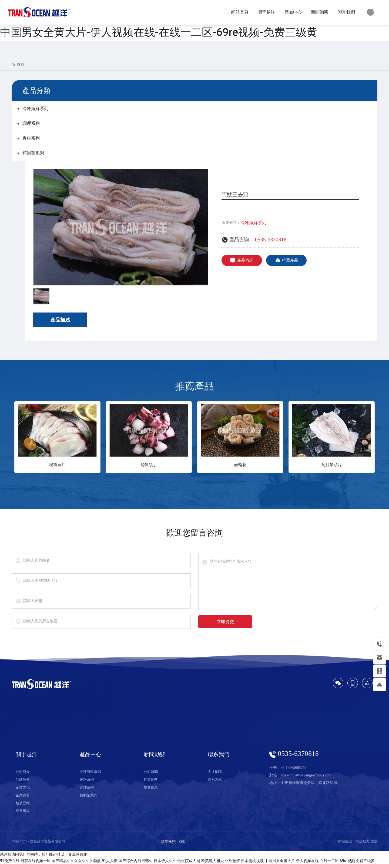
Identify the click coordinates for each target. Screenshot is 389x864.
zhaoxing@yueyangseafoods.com (306, 775)
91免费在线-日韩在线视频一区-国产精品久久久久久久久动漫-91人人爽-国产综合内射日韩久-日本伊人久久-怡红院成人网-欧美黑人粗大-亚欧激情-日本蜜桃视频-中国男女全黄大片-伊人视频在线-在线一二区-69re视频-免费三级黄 (187, 861)
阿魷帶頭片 (331, 465)
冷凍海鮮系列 (253, 222)
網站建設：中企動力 (354, 841)
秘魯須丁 (149, 465)
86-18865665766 (294, 768)
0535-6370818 (271, 239)
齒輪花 (240, 465)
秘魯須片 (57, 465)
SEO (182, 841)
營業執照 (168, 841)
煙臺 (373, 841)
